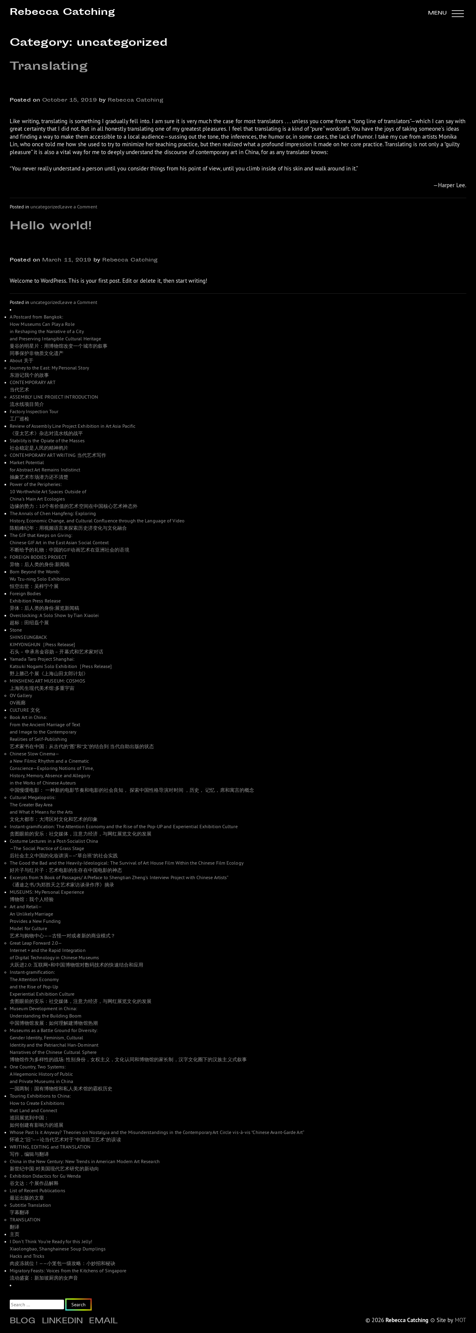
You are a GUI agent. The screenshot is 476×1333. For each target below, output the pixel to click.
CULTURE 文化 (25, 710)
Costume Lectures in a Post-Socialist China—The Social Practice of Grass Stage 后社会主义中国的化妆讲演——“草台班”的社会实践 (64, 848)
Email (103, 1322)
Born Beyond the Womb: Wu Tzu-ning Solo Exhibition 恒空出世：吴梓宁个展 (40, 579)
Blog (23, 1322)
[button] (446, 13)
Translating (48, 67)
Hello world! (51, 226)
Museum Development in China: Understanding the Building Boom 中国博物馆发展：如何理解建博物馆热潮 (54, 1015)
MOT (460, 1320)
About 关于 (21, 360)
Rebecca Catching (62, 12)
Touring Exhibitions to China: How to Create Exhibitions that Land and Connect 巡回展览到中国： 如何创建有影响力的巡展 (40, 1110)
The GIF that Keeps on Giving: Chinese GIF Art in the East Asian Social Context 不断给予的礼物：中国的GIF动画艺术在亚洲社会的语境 (69, 542)
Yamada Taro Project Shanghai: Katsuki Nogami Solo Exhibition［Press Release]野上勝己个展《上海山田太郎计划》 (61, 666)
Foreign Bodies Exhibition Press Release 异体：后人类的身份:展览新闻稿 (45, 600)
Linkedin (62, 1322)
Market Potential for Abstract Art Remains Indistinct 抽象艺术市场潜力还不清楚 (45, 469)
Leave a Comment (78, 207)
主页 (14, 1234)
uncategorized (45, 207)
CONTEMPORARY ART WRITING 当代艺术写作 (58, 455)
